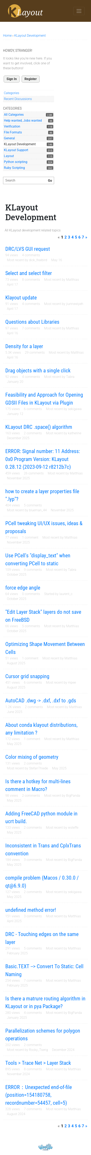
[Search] (50, 180)
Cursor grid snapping (27, 676)
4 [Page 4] (72, 237)
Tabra (70, 377)
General (9, 138)
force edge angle (22, 588)
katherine (74, 433)
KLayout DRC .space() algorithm (38, 427)
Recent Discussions (18, 99)
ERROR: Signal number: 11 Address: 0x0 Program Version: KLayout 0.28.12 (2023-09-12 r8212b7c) (42, 459)
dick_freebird (38, 260)
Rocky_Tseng (38, 1050)
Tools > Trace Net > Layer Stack (38, 1063)
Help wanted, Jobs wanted (23, 120)
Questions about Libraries (32, 322)
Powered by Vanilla (45, 1147)
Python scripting (15, 162)
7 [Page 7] (83, 237)
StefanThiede (38, 768)
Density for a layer (24, 346)
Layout (9, 156)
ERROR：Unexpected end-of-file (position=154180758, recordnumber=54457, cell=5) (38, 1095)
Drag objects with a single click (38, 370)
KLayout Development (20, 144)
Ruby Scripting (14, 168)
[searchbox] (28, 180)
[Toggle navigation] (79, 11)
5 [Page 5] (76, 237)
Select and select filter (28, 273)
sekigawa (75, 409)
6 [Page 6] (79, 237)
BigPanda (73, 796)
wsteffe (73, 827)
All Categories (14, 115)
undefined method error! (30, 910)
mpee (72, 682)
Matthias (72, 280)
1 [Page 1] (62, 237)
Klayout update (21, 298)
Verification (12, 126)
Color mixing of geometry (31, 757)
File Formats (13, 132)
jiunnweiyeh (74, 304)
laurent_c (65, 594)
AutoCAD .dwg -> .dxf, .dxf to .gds (40, 700)
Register (30, 79)
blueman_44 (38, 510)
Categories (11, 93)
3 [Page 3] (69, 237)
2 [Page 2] (65, 237)
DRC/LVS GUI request (27, 249)
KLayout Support (16, 150)
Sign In (12, 79)
